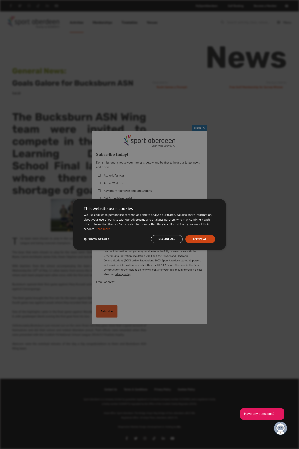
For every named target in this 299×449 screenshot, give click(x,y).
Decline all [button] (165, 239)
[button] (96, 239)
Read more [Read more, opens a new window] (103, 229)
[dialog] (149, 224)
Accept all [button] (200, 239)
